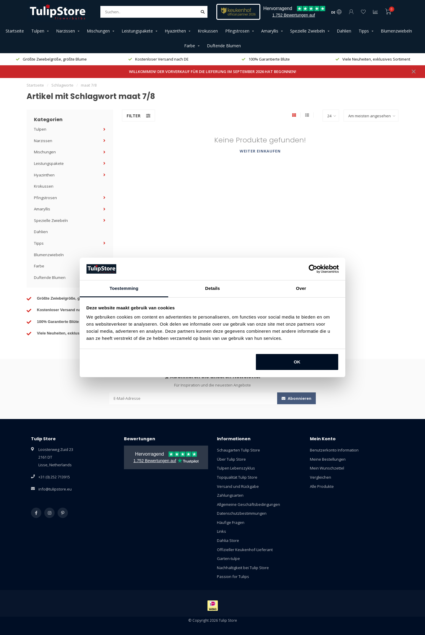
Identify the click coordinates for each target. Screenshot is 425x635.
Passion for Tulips (233, 576)
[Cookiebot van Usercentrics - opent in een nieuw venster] (313, 268)
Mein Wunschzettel (327, 468)
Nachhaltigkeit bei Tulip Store (243, 567)
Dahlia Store (228, 540)
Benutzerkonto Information (334, 450)
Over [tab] (301, 288)
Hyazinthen (175, 31)
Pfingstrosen (237, 31)
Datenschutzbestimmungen (242, 513)
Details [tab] (212, 288)
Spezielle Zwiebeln (307, 31)
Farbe (189, 45)
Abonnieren (296, 398)
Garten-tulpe (228, 558)
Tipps (364, 31)
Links (221, 531)
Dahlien (344, 31)
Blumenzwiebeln (396, 31)
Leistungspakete (137, 31)
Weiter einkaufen (260, 151)
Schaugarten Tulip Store (238, 450)
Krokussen (208, 31)
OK (297, 361)
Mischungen (98, 31)
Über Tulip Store (231, 459)
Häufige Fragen (230, 522)
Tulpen (37, 31)
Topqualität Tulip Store (237, 477)
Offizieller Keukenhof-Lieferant (245, 549)
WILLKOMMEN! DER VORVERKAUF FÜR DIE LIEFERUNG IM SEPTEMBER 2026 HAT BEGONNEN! (212, 71)
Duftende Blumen (224, 45)
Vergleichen (320, 477)
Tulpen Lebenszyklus (236, 468)
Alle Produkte (322, 486)
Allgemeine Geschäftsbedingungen (248, 504)
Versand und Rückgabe (238, 486)
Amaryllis (269, 31)
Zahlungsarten (230, 495)
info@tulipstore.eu (55, 489)
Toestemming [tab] (123, 288)
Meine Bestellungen (328, 459)
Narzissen (65, 31)
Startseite (15, 31)
